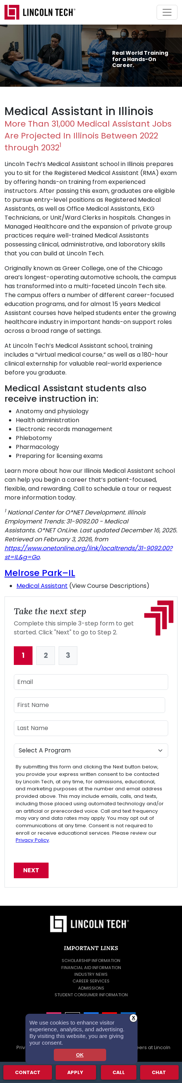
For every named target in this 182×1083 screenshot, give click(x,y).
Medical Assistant (42, 586)
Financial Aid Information (91, 968)
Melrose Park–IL (39, 573)
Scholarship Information (91, 960)
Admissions (91, 988)
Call (118, 1072)
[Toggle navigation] (167, 12)
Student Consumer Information (91, 995)
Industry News (91, 974)
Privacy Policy (32, 840)
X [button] (133, 1017)
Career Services (91, 981)
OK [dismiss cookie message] (79, 1055)
